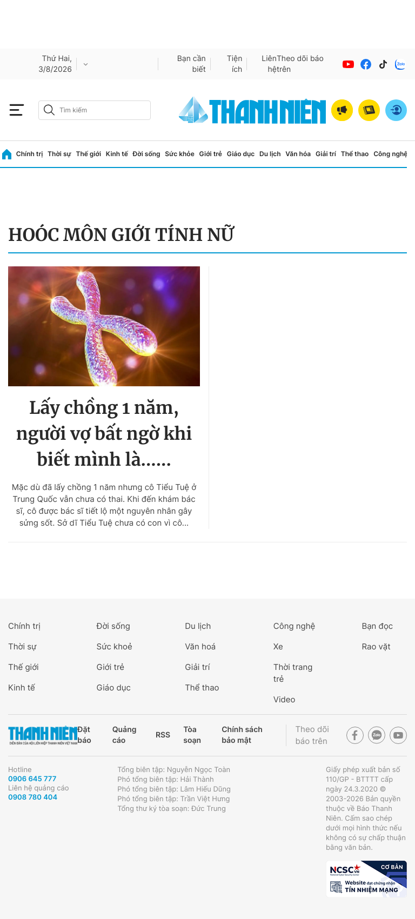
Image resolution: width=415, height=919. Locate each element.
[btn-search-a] (49, 110)
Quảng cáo (124, 735)
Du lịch (270, 154)
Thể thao (355, 154)
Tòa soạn (192, 735)
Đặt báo (84, 735)
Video (284, 699)
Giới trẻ (210, 154)
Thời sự (59, 154)
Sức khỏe (179, 154)
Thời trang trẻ (293, 673)
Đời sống (146, 154)
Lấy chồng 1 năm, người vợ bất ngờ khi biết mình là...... (104, 434)
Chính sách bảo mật (242, 735)
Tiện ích (235, 64)
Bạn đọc (377, 626)
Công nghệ (390, 154)
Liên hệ (269, 64)
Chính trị (29, 154)
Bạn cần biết (191, 64)
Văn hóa (298, 154)
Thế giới (88, 154)
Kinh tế (117, 154)
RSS (163, 735)
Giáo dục (241, 154)
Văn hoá (200, 646)
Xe (278, 646)
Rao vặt (376, 646)
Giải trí (326, 154)
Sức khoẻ (114, 646)
